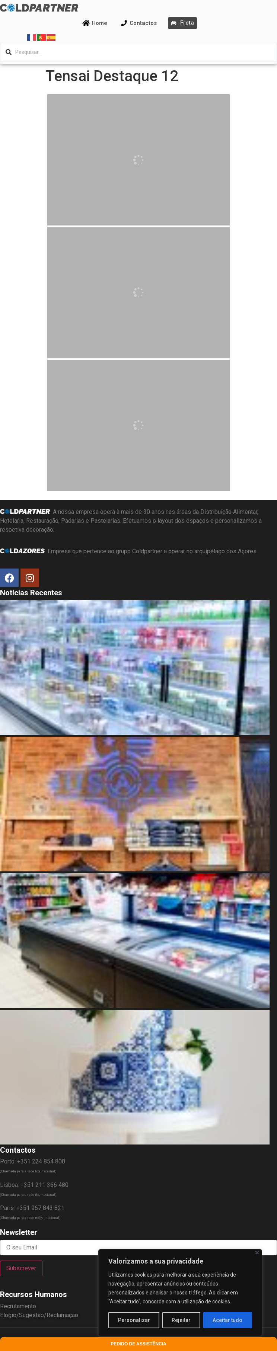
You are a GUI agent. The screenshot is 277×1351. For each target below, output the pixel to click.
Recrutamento (18, 1306)
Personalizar (134, 1320)
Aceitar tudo (228, 1320)
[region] (180, 1292)
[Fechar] (257, 1252)
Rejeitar (181, 1320)
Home (99, 23)
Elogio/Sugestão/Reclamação (39, 1315)
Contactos (143, 23)
